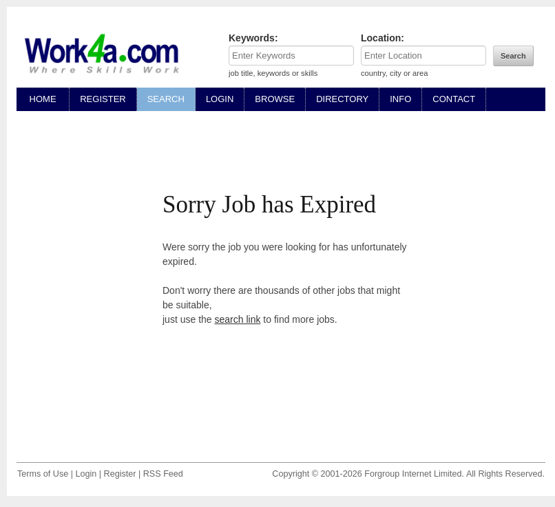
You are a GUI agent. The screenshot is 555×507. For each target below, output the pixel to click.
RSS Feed (163, 474)
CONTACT (453, 99)
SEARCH (166, 99)
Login (85, 474)
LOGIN (219, 99)
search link (238, 319)
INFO (400, 99)
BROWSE (275, 99)
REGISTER (102, 99)
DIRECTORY (342, 99)
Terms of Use (42, 474)
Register (120, 474)
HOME (43, 99)
